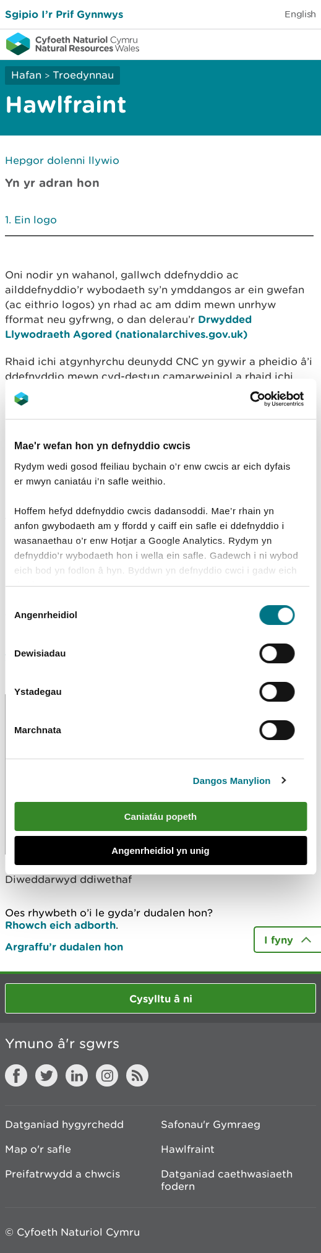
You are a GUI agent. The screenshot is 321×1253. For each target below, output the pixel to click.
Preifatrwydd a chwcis (62, 1174)
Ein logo (35, 219)
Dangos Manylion (232, 780)
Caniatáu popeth (160, 816)
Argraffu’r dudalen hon (64, 946)
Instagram (107, 1075)
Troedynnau (83, 75)
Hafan (26, 75)
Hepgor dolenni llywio (62, 160)
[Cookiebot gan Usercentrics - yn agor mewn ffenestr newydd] (271, 399)
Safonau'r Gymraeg (210, 1124)
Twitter (46, 1075)
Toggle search (269, 43)
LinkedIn (77, 1075)
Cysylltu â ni (160, 998)
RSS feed (137, 1075)
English (300, 14)
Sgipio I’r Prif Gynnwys (64, 14)
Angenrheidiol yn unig (160, 850)
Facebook (16, 1075)
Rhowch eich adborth (60, 925)
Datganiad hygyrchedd (64, 1124)
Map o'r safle (38, 1149)
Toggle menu (303, 43)
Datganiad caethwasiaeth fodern (227, 1180)
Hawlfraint (188, 1149)
